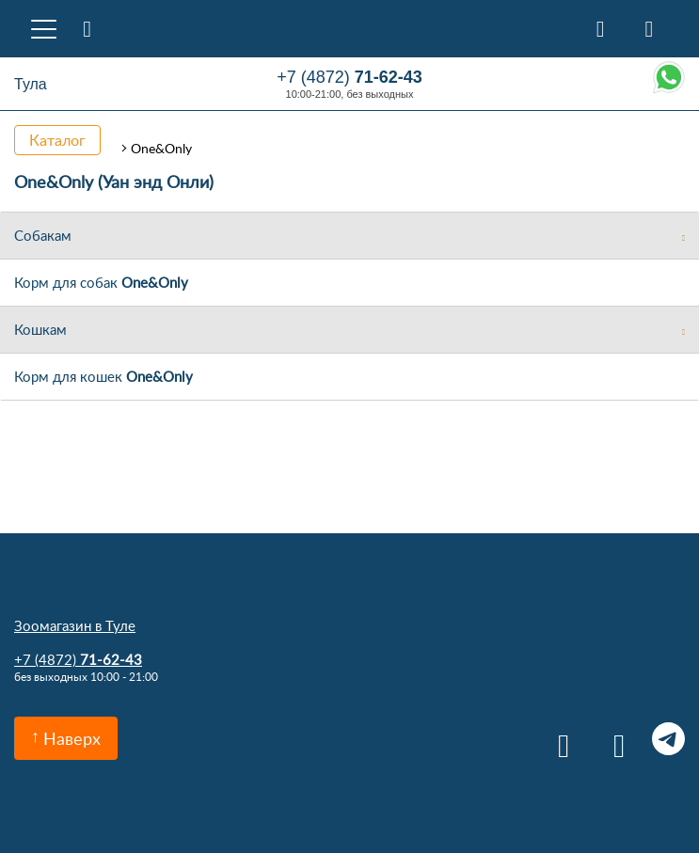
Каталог (57, 140)
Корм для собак (101, 282)
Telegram (668, 738)
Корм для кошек (103, 376)
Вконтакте (557, 738)
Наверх (72, 738)
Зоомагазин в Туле (74, 625)
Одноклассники (612, 738)
